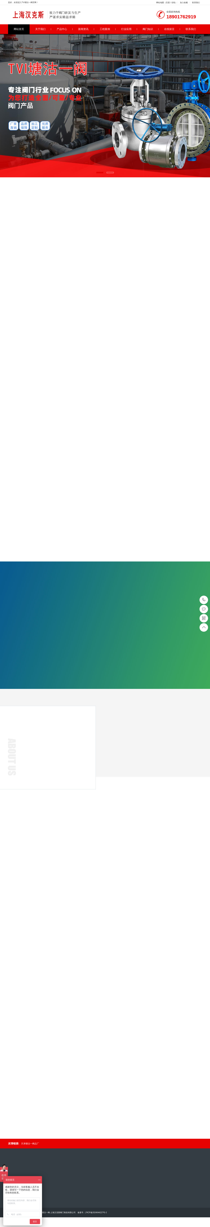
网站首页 (19, 29)
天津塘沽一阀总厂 (30, 1143)
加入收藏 (184, 2)
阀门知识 (151, 29)
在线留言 (172, 29)
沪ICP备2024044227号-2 (96, 1212)
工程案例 (108, 29)
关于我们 (43, 29)
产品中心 (65, 29)
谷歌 (173, 2)
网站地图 (160, 2)
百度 (168, 2)
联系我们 (196, 2)
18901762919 (204, 600)
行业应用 (129, 29)
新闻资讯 (86, 29)
